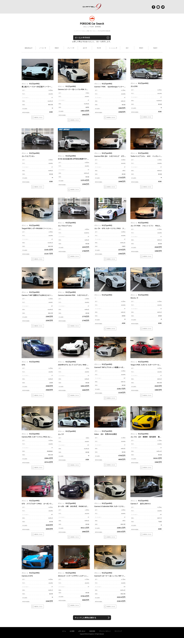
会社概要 (72, 631)
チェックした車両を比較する (87, 618)
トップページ (77, 31)
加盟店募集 (92, 631)
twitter (163, 7)
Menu (21, 7)
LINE (158, 7)
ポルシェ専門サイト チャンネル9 (92, 7)
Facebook (153, 7)
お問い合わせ (81, 631)
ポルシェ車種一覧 (87, 31)
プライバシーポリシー (105, 631)
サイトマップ (118, 631)
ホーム (64, 631)
